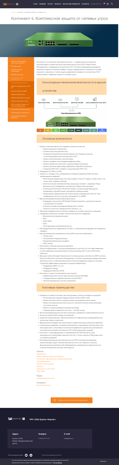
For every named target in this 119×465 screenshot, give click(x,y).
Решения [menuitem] (42, 4)
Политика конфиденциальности (51, 455)
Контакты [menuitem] (85, 4)
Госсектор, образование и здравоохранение (54, 359)
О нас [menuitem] (35, 4)
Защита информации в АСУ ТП (20, 87)
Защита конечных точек (19, 101)
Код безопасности (44, 385)
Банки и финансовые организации (50, 356)
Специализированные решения (19, 116)
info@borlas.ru (68, 438)
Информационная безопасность (17, 78)
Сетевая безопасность (46, 378)
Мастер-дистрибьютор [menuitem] (71, 4)
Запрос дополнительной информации (73, 400)
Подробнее (57, 463)
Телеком (40, 366)
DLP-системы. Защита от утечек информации (20, 105)
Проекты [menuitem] (58, 4)
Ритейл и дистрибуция (45, 364)
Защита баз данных (18, 94)
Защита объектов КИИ (19, 91)
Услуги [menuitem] (50, 4)
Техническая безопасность (20, 109)
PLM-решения (16, 66)
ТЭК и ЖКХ (41, 371)
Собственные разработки (20, 112)
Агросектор (41, 354)
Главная (13, 12)
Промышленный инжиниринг (16, 70)
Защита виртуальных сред (20, 98)
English (108, 4)
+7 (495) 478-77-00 (96, 4)
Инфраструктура (17, 74)
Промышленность (43, 361)
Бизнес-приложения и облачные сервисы (19, 62)
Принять (103, 461)
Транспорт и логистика (46, 369)
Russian (104, 4)
